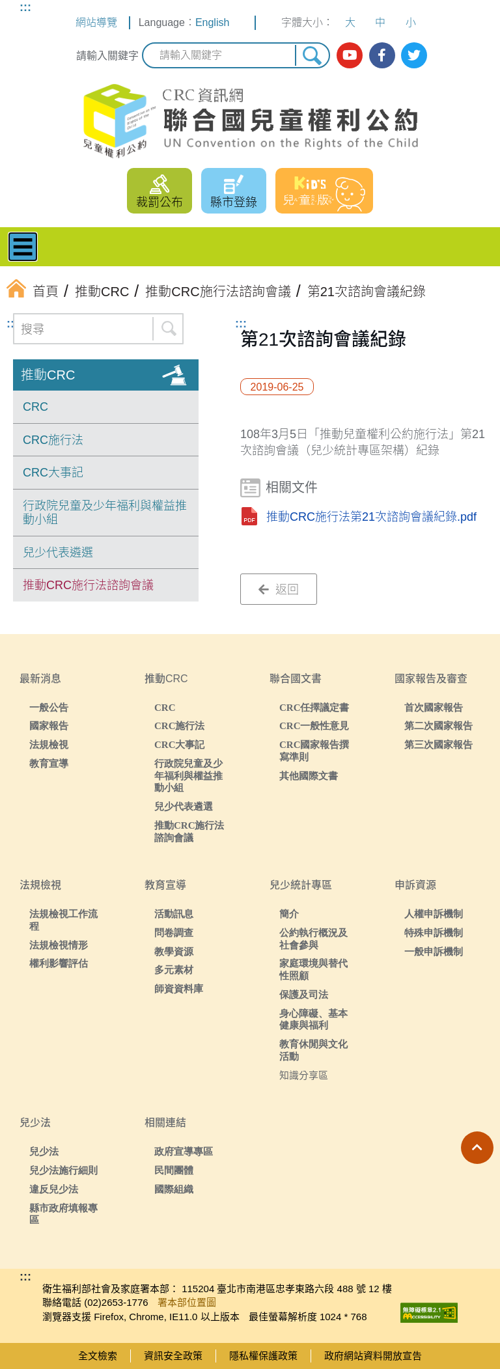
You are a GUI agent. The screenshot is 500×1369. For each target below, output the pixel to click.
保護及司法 (303, 994)
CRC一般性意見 (314, 725)
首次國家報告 (433, 707)
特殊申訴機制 (433, 932)
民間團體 (173, 1170)
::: (25, 7)
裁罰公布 (159, 202)
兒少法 (44, 1151)
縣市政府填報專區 (63, 1214)
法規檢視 (48, 744)
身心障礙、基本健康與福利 (313, 1019)
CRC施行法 (53, 440)
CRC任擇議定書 (314, 707)
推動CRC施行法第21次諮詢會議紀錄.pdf (371, 516)
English (212, 22)
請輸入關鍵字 (107, 55)
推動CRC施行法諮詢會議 (88, 585)
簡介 (289, 914)
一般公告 (48, 707)
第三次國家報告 (438, 744)
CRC (35, 406)
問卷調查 (173, 932)
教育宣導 (48, 763)
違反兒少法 (53, 1189)
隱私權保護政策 (263, 1355)
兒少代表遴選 (58, 552)
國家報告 (48, 725)
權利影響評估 (58, 963)
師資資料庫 (178, 988)
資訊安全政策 (173, 1355)
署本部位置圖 (187, 1302)
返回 (278, 589)
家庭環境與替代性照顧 (313, 969)
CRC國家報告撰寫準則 (314, 751)
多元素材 (173, 970)
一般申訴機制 (433, 951)
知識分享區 (303, 1075)
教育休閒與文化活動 (313, 1050)
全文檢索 (97, 1355)
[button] (477, 1147)
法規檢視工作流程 (63, 920)
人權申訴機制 (433, 914)
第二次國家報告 (438, 725)
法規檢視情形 (58, 945)
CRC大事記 (53, 472)
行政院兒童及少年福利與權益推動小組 (105, 513)
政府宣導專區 (183, 1151)
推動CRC (48, 375)
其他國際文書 (308, 776)
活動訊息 (173, 914)
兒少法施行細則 (63, 1170)
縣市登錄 (233, 202)
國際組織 (173, 1189)
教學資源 (173, 951)
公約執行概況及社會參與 (313, 939)
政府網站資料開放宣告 (373, 1355)
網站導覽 (96, 22)
